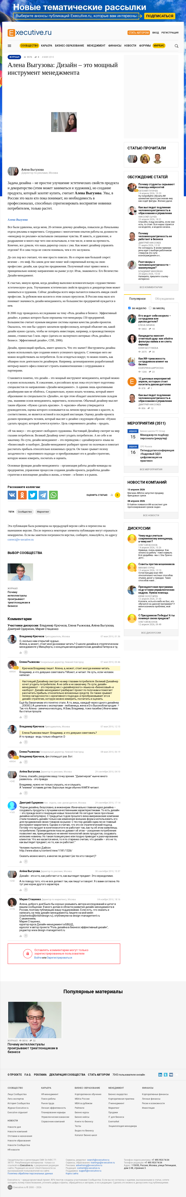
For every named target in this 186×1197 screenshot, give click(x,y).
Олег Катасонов (147, 545)
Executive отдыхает (18, 1112)
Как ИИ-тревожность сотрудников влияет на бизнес (153, 361)
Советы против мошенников (156, 564)
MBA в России (82, 1099)
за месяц (159, 308)
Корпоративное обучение (88, 1094)
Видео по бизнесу (84, 1130)
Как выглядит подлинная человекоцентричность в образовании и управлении (155, 210)
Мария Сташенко (46, 629)
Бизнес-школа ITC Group (152, 431)
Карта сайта (72, 1173)
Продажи (113, 1112)
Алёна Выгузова (102, 625)
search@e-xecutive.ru (98, 1160)
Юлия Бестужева (148, 348)
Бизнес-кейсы (82, 1117)
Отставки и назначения (20, 1136)
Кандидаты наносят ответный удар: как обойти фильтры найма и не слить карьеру (155, 340)
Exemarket (113, 1121)
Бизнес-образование (69, 45)
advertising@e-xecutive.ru (89, 1165)
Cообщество (15, 1088)
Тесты (78, 1126)
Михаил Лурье (146, 568)
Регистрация (169, 32)
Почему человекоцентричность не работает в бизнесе (155, 236)
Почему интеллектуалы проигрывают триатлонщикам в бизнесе (19, 599)
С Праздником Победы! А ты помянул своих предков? (156, 617)
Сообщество (29, 45)
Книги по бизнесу (84, 1121)
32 (34, 1040)
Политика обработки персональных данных (30, 1173)
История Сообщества (19, 1103)
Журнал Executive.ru (18, 1108)
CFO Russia (146, 446)
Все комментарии (151, 287)
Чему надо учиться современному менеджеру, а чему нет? (155, 538)
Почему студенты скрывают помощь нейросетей (156, 186)
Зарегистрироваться (59, 957)
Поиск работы (48, 1099)
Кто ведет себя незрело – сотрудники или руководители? (154, 318)
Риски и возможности (153, 1103)
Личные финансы (151, 1099)
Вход (155, 32)
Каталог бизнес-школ (86, 1135)
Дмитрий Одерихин (21, 629)
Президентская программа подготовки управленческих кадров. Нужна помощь (156, 589)
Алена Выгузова (18, 219)
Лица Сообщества (17, 1094)
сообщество (25, 511)
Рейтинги (79, 1108)
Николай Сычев (147, 217)
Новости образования (19, 1140)
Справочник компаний (53, 1121)
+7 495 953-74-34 (160, 1160)
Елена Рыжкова (79, 625)
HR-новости (14, 1149)
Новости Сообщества (19, 1145)
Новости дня (14, 1127)
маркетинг (43, 511)
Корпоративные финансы (155, 1094)
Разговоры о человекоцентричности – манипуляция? (154, 264)
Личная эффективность (53, 1108)
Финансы (114, 45)
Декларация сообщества (67, 1074)
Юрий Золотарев (148, 596)
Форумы (145, 45)
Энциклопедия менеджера (122, 1126)
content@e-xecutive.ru (88, 1168)
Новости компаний (17, 1131)
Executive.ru (26, 1165)
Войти (38, 957)
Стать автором (139, 32)
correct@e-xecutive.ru (21, 539)
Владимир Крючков (53, 625)
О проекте (15, 1074)
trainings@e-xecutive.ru (103, 1162)
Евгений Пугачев (148, 191)
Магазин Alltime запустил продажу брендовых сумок (146, 494)
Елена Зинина (146, 325)
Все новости (151, 515)
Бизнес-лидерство (118, 1094)
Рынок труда (47, 1103)
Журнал (12, 588)
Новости (130, 45)
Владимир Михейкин (150, 271)
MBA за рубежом (83, 1103)
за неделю (139, 308)
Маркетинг (113, 1108)
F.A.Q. (28, 1074)
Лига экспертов (16, 1099)
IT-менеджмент (116, 1103)
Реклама (40, 1074)
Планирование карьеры (53, 1112)
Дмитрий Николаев (149, 243)
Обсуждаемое (164, 298)
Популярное (137, 298)
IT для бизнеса (116, 1117)
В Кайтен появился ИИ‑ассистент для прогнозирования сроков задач (147, 505)
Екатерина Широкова (150, 368)
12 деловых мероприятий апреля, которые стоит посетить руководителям (154, 381)
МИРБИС (159, 45)
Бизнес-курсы (82, 1112)
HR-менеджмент (49, 1094)
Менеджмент (96, 45)
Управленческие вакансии (55, 1117)
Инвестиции (148, 1108)
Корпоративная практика (121, 1099)
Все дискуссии (151, 632)
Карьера (46, 45)
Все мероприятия (151, 469)
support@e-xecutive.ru (90, 1171)
